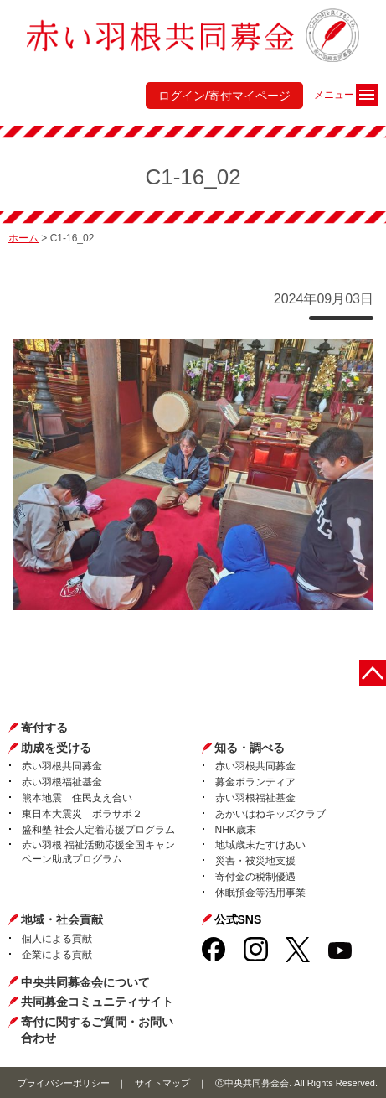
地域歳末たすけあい (260, 845)
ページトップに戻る (372, 673)
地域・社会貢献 (62, 919)
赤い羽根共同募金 (62, 766)
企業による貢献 (57, 955)
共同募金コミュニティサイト (97, 1001)
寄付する (44, 727)
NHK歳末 (235, 830)
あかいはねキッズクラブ (270, 814)
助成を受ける (56, 747)
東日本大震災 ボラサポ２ (82, 814)
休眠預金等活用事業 (260, 893)
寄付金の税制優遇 (255, 877)
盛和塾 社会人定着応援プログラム (98, 830)
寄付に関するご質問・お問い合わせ (97, 1030)
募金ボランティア (255, 782)
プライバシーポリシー (64, 1083)
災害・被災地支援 (255, 861)
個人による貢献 (57, 939)
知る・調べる (249, 747)
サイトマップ (162, 1083)
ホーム (23, 238)
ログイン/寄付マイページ (224, 95)
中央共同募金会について (85, 982)
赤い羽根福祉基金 (62, 782)
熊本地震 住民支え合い (77, 798)
